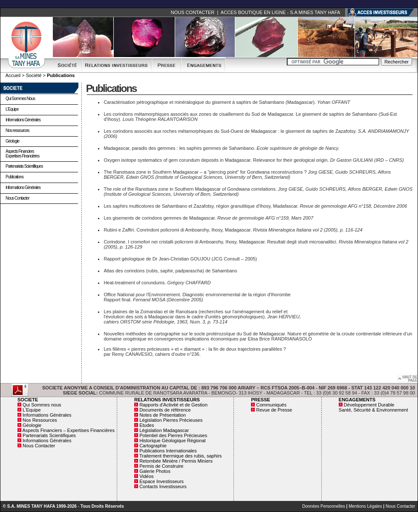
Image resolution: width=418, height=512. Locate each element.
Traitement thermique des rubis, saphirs (180, 455)
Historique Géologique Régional (172, 440)
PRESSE (260, 399)
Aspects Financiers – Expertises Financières (68, 430)
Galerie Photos (154, 471)
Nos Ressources (40, 420)
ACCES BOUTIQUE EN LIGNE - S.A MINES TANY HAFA (280, 12)
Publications (14, 176)
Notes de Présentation (162, 415)
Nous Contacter (17, 198)
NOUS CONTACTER (192, 12)
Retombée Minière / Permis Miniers (176, 460)
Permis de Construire (161, 466)
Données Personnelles (323, 506)
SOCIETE (27, 399)
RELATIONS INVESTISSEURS (167, 399)
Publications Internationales (168, 450)
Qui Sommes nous (20, 98)
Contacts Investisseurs (163, 486)
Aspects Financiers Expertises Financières (22, 153)
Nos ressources (17, 130)
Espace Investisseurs (161, 481)
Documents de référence (164, 409)
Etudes (146, 425)
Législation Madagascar (164, 430)
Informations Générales (23, 119)
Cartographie (153, 445)
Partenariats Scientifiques (24, 166)
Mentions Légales (365, 506)
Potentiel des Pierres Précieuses (173, 435)
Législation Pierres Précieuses (170, 420)
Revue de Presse (274, 409)
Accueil (13, 75)
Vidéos (146, 476)
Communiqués (271, 404)
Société (34, 75)
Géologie (12, 141)
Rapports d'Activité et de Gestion (173, 404)
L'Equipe (12, 109)
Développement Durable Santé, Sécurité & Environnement (373, 407)
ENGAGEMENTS (357, 399)
